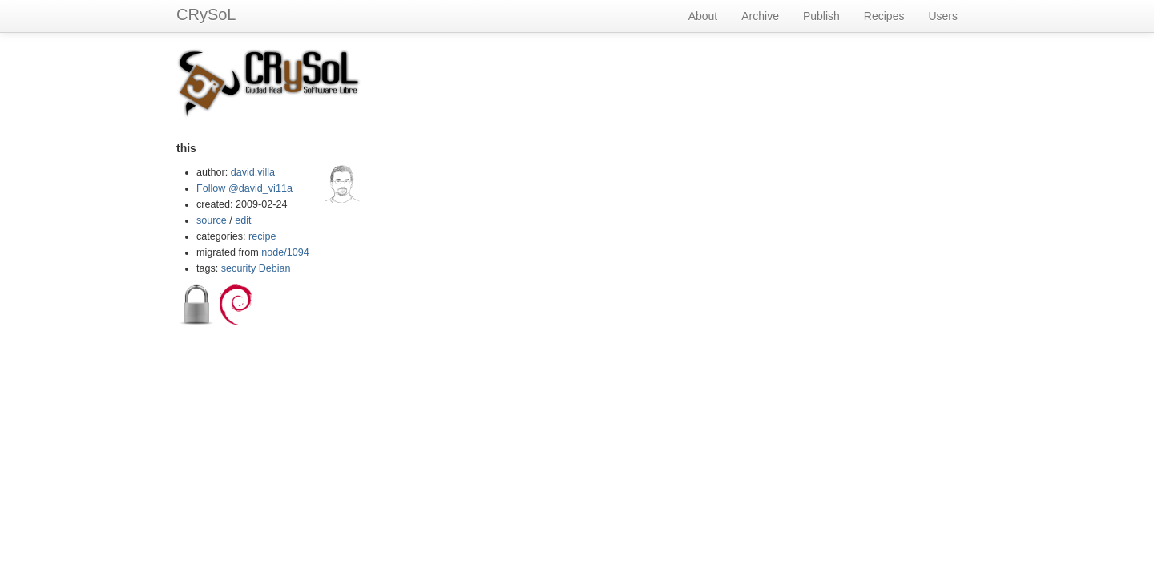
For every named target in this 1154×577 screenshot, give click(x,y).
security (238, 268)
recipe (262, 236)
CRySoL (206, 14)
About (703, 16)
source (211, 220)
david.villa (253, 172)
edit (243, 220)
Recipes (884, 16)
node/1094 (285, 252)
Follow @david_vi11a (244, 188)
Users (943, 16)
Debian (275, 268)
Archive (760, 16)
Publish (821, 16)
